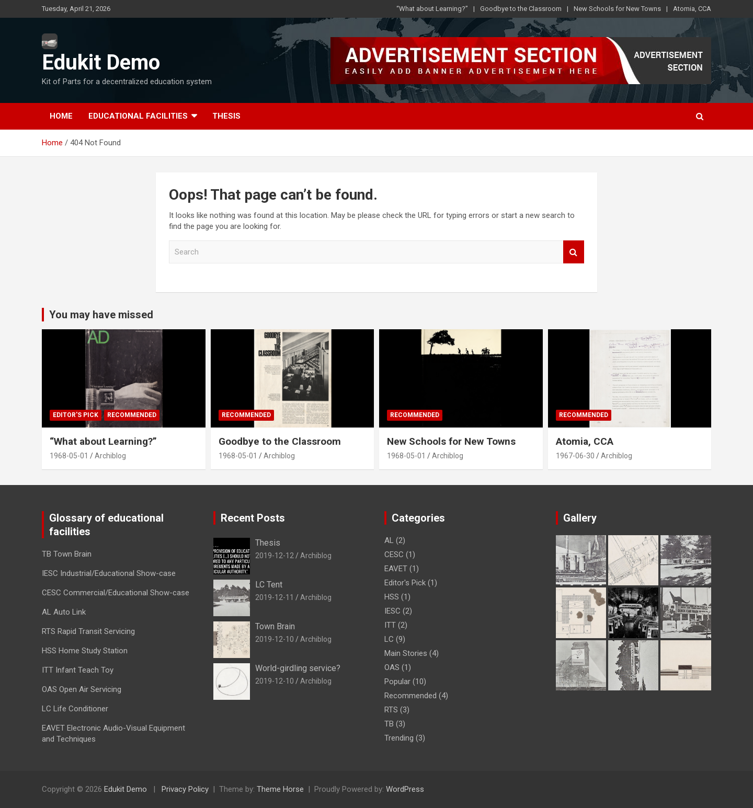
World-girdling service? (297, 668)
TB (389, 724)
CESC (394, 554)
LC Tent (268, 585)
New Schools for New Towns (617, 9)
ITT (390, 625)
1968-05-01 (69, 456)
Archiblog (110, 456)
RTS (391, 709)
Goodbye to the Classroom (521, 9)
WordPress (405, 789)
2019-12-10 (274, 639)
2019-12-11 (274, 597)
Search (573, 252)
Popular (397, 681)
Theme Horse (280, 789)
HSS (391, 597)
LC (389, 639)
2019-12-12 (274, 555)
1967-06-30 (575, 456)
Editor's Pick (75, 415)
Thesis (226, 116)
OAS (392, 667)
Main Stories (405, 653)
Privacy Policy (185, 789)
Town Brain (275, 626)
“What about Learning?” (432, 9)
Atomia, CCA (692, 9)
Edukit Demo (101, 62)
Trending (399, 738)
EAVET (395, 568)
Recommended (131, 415)
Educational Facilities (138, 116)
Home (61, 116)
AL (389, 540)
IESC (392, 611)
